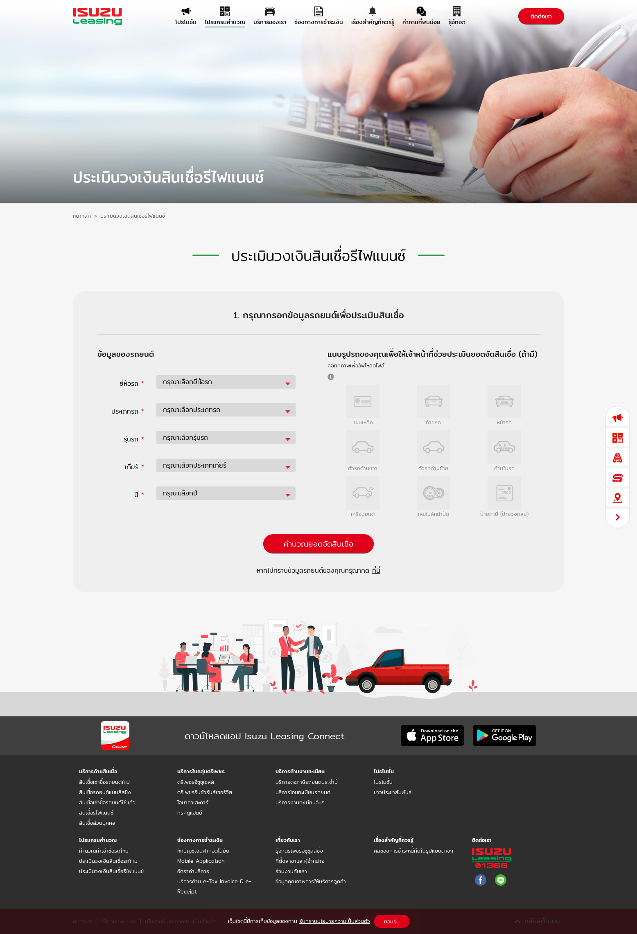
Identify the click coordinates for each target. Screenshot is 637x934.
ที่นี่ (376, 570)
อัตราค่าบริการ (193, 871)
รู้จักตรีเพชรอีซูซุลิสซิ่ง (299, 850)
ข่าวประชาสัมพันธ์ (392, 792)
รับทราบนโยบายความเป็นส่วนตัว (334, 921)
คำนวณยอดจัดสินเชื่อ (318, 544)
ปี (139, 495)
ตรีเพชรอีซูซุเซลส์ (195, 782)
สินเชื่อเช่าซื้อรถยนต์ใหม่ (104, 782)
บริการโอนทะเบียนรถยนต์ (303, 792)
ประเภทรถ (127, 411)
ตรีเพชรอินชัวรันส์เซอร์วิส (204, 792)
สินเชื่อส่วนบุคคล (97, 823)
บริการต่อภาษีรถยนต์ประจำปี (307, 782)
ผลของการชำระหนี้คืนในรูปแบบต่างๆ (413, 850)
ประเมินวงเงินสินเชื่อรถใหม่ (108, 861)
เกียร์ (134, 467)
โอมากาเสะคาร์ (192, 802)
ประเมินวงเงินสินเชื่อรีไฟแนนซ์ (111, 871)
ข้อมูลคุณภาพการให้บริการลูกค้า (311, 881)
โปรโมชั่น (383, 782)
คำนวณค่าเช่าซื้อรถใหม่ (104, 850)
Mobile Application (201, 861)
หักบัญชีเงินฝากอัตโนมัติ (203, 850)
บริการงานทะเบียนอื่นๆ (300, 802)
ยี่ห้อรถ (132, 383)
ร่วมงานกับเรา (291, 871)
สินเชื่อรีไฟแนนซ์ (96, 812)
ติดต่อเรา (541, 16)
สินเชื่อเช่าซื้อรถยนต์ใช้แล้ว (107, 802)
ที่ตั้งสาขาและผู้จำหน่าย (300, 861)
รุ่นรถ (134, 439)
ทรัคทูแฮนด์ (189, 812)
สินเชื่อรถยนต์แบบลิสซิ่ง (105, 792)
